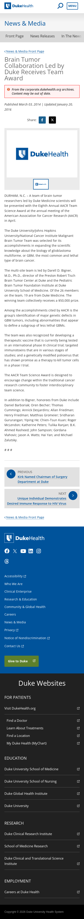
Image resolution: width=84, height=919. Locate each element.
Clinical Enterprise (18, 591)
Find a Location (43, 735)
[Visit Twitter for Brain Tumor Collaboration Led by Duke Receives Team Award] (52, 120)
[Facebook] (7, 551)
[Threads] (7, 561)
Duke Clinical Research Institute (42, 833)
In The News (71, 36)
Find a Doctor (43, 720)
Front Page (15, 36)
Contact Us (12, 646)
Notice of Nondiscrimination (25, 637)
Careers (10, 614)
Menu (72, 6)
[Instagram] (40, 551)
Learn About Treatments (43, 727)
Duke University (42, 805)
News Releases (42, 36)
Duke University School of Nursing (42, 781)
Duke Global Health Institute (42, 793)
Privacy (9, 629)
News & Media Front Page (24, 51)
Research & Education (20, 599)
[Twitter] (15, 551)
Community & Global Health (25, 607)
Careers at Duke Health (42, 891)
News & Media (15, 622)
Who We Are (13, 584)
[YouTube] (23, 551)
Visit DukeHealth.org (42, 708)
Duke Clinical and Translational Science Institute (42, 861)
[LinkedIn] (32, 551)
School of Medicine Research (42, 845)
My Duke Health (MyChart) (43, 743)
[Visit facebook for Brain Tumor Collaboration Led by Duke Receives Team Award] (42, 120)
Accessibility (13, 576)
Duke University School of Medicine (42, 768)
